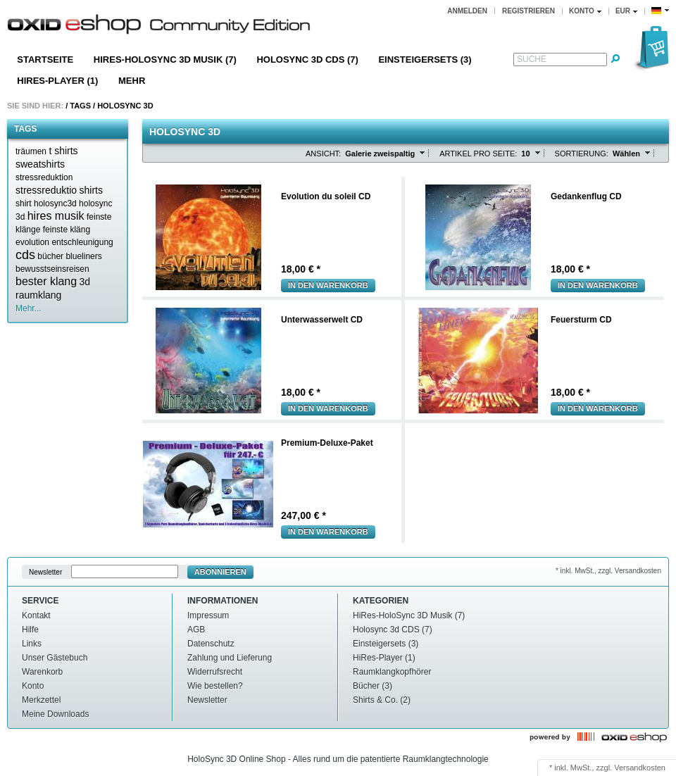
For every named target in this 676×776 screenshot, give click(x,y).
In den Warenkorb (328, 285)
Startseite (45, 59)
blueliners (83, 256)
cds (25, 255)
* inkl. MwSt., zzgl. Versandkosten (608, 571)
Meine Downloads (55, 714)
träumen (30, 151)
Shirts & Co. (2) (382, 700)
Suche (531, 59)
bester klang (46, 281)
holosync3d (55, 203)
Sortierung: (581, 153)
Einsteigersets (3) (424, 59)
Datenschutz (210, 644)
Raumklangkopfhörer (392, 672)
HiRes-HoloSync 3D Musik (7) (165, 59)
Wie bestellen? (215, 686)
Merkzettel (41, 700)
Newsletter (45, 572)
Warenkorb (42, 672)
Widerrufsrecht (214, 672)
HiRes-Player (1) (57, 80)
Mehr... (28, 308)
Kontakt (36, 615)
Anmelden (467, 11)
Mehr (131, 80)
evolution (32, 242)
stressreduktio (46, 190)
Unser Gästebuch (54, 658)
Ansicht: (323, 153)
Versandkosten (639, 767)
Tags (80, 105)
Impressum (208, 615)
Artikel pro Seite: (478, 153)
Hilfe (30, 629)
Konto (33, 686)
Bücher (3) (372, 686)
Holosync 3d (125, 105)
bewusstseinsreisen (52, 269)
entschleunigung (82, 242)
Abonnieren (220, 572)
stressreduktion (44, 177)
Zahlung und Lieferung (229, 658)
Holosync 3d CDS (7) (307, 59)
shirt (23, 203)
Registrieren (528, 11)
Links (32, 644)
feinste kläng (66, 229)
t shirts (63, 150)
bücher (50, 256)
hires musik (55, 216)
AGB (196, 629)
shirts (91, 190)
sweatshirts (40, 164)
